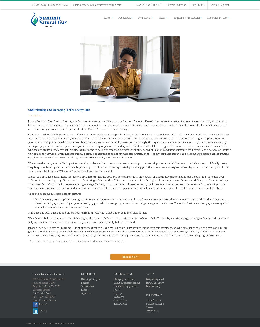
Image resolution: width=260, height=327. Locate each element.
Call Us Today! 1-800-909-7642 (49, 4)
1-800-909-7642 (42, 293)
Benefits (85, 283)
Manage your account (124, 279)
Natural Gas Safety (155, 283)
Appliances (86, 293)
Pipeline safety (153, 286)
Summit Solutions (155, 303)
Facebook (40, 304)
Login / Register (219, 4)
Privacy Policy (120, 300)
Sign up (118, 293)
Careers (149, 307)
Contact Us (119, 296)
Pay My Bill (198, 4)
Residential (125, 17)
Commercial (145, 17)
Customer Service (218, 17)
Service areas (87, 286)
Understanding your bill (126, 286)
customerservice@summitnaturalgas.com (97, 4)
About (108, 17)
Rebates (84, 289)
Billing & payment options (127, 283)
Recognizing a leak (155, 279)
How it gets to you (90, 279)
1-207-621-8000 (51, 286)
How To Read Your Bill (148, 4)
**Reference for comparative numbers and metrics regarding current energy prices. (76, 241)
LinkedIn (40, 310)
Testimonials (152, 310)
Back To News (129, 256)
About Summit (153, 300)
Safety (163, 17)
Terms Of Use (120, 303)
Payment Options (176, 4)
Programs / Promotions (187, 17)
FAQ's (116, 289)
